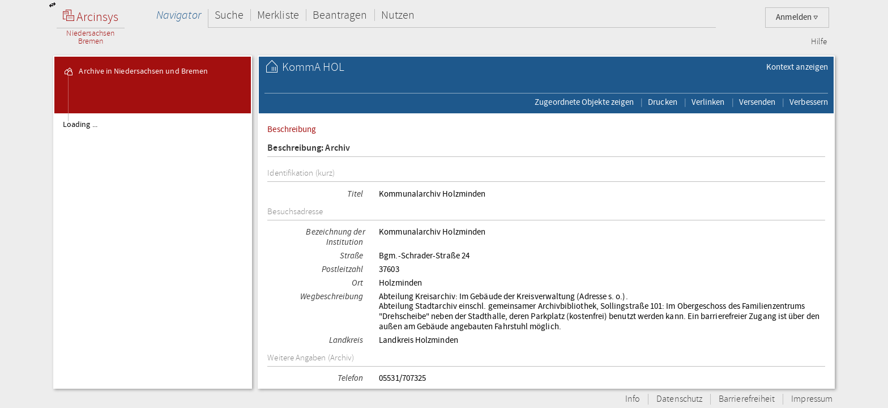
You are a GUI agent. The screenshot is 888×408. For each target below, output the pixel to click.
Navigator (178, 15)
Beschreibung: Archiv (308, 148)
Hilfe (819, 42)
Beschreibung (291, 129)
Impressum (811, 399)
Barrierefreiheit (747, 399)
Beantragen (340, 15)
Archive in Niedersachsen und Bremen (135, 71)
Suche (229, 15)
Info (632, 399)
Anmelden (797, 17)
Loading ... (80, 125)
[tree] (152, 250)
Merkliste (278, 15)
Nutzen (398, 15)
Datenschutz (679, 399)
